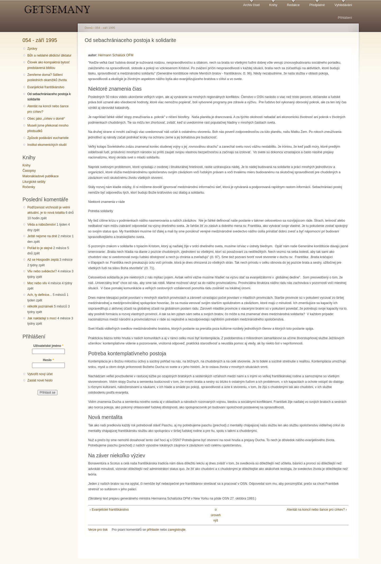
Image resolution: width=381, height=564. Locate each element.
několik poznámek (40, 306)
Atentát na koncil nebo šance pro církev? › (317, 509)
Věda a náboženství (41, 224)
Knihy (273, 5)
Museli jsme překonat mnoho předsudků (47, 128)
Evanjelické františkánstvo (45, 87)
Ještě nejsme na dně (42, 236)
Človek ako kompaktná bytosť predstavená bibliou (48, 65)
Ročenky (28, 187)
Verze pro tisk (98, 530)
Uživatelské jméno (48, 346)
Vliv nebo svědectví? (42, 271)
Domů (89, 27)
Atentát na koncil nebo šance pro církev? (48, 109)
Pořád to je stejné (39, 248)
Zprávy (32, 48)
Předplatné (317, 5)
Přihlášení (345, 18)
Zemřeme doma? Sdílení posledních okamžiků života (47, 77)
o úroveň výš (216, 515)
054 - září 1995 (39, 40)
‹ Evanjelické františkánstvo (109, 509)
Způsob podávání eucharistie (48, 138)
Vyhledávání (343, 5)
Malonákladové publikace (40, 176)
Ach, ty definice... (39, 295)
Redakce (293, 5)
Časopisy (29, 171)
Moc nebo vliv (37, 283)
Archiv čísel (251, 5)
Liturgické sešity (33, 182)
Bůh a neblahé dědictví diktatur (49, 55)
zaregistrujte (176, 530)
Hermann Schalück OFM (115, 55)
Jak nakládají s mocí (41, 318)
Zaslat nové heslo (39, 380)
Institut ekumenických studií (47, 145)
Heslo (48, 360)
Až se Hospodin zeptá (42, 260)
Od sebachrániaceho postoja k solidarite (49, 96)
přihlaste (153, 530)
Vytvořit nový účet (40, 374)
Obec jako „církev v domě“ (46, 118)
